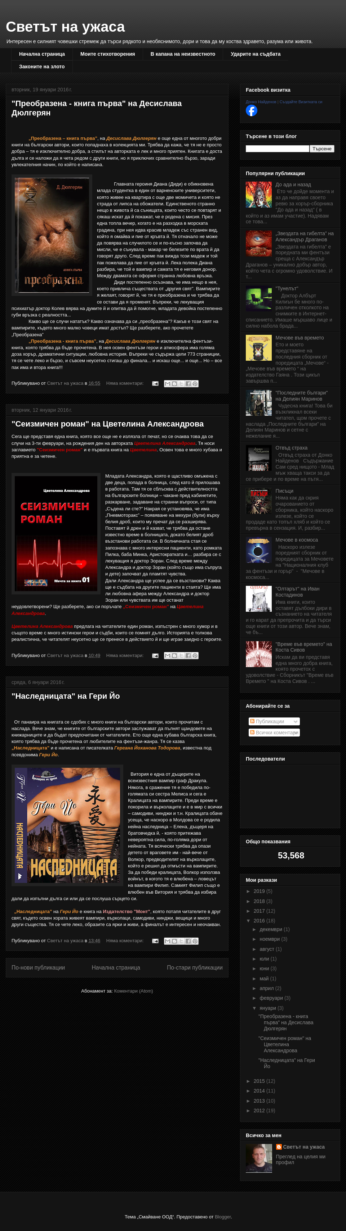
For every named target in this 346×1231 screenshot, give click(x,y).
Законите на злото (42, 66)
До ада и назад (293, 184)
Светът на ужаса (65, 27)
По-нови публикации (38, 968)
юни (265, 968)
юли (265, 959)
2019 (260, 891)
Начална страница (42, 54)
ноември (270, 939)
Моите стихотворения (107, 54)
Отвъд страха (292, 448)
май (265, 978)
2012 (260, 1110)
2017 (260, 911)
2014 (260, 1091)
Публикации (267, 721)
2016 (260, 921)
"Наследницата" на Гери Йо (66, 696)
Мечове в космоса (297, 540)
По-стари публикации (195, 968)
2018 (260, 901)
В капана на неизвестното (183, 54)
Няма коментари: (125, 383)
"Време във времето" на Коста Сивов (304, 647)
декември (272, 929)
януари (268, 1008)
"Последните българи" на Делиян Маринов (302, 396)
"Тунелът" (287, 288)
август (267, 949)
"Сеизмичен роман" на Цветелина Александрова (108, 423)
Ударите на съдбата (255, 54)
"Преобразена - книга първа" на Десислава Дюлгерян (286, 1022)
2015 (260, 1081)
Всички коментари (274, 732)
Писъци (284, 491)
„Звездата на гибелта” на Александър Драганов (305, 236)
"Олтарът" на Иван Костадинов (298, 592)
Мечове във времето (300, 338)
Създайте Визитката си (301, 102)
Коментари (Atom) (133, 991)
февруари (272, 998)
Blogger (223, 1216)
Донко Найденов (261, 102)
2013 (260, 1101)
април (267, 988)
